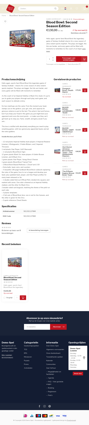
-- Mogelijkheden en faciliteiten (53, 373)
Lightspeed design (58, 420)
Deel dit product (74, 64)
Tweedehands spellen (54, 357)
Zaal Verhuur (51, 368)
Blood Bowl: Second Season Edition (22, 16)
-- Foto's (49, 395)
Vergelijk (9, 297)
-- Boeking (50, 388)
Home (4, 16)
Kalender (49, 360)
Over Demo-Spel (52, 346)
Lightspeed (47, 420)
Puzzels (26, 360)
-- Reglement (51, 392)
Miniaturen (28, 357)
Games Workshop (53, 19)
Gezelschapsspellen (31, 346)
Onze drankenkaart (53, 353)
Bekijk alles (78, 373)
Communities (51, 364)
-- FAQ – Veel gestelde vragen (54, 383)
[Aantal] (17, 297)
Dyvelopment (71, 420)
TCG (25, 349)
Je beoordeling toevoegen (38, 230)
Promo (26, 364)
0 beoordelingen (78, 19)
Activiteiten (28, 368)
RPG (25, 353)
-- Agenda (50, 378)
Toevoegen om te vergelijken (55, 64)
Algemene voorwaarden (55, 349)
